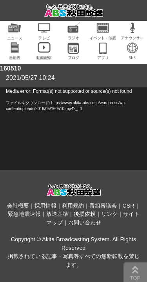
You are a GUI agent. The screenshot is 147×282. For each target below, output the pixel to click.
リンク (109, 214)
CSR (128, 205)
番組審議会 (103, 205)
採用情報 (45, 205)
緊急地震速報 (24, 214)
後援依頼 (85, 214)
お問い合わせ (84, 222)
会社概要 (18, 205)
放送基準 (57, 214)
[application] (73, 128)
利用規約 (73, 205)
